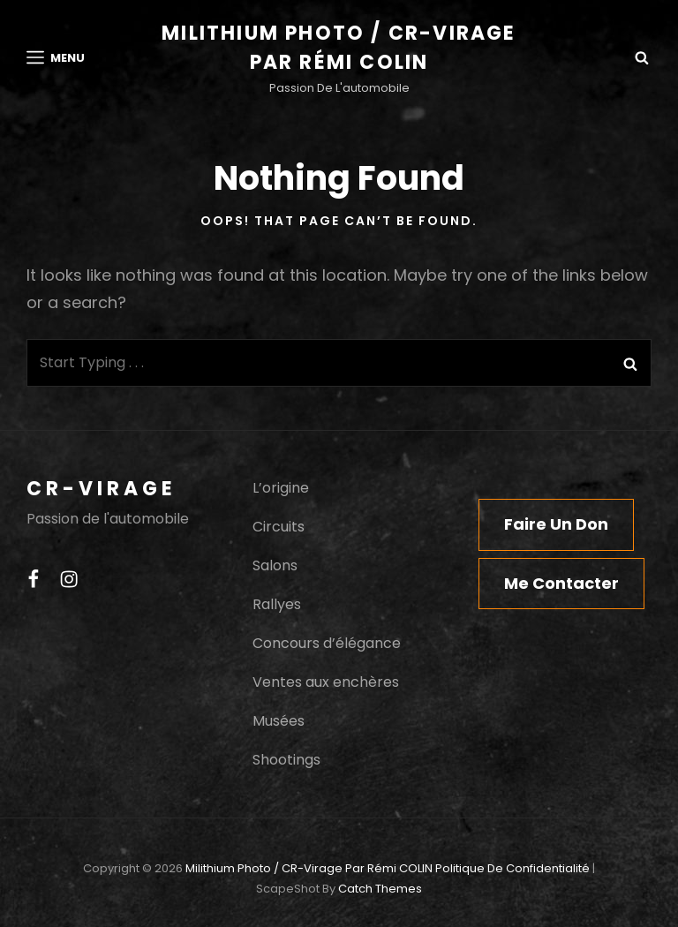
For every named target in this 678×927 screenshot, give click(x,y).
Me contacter (561, 583)
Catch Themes (380, 888)
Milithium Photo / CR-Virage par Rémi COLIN (309, 868)
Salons (275, 565)
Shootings (286, 760)
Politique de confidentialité (512, 868)
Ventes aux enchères (325, 682)
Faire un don (556, 524)
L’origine (280, 488)
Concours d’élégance (326, 643)
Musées (278, 721)
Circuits (278, 526)
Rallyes (276, 604)
